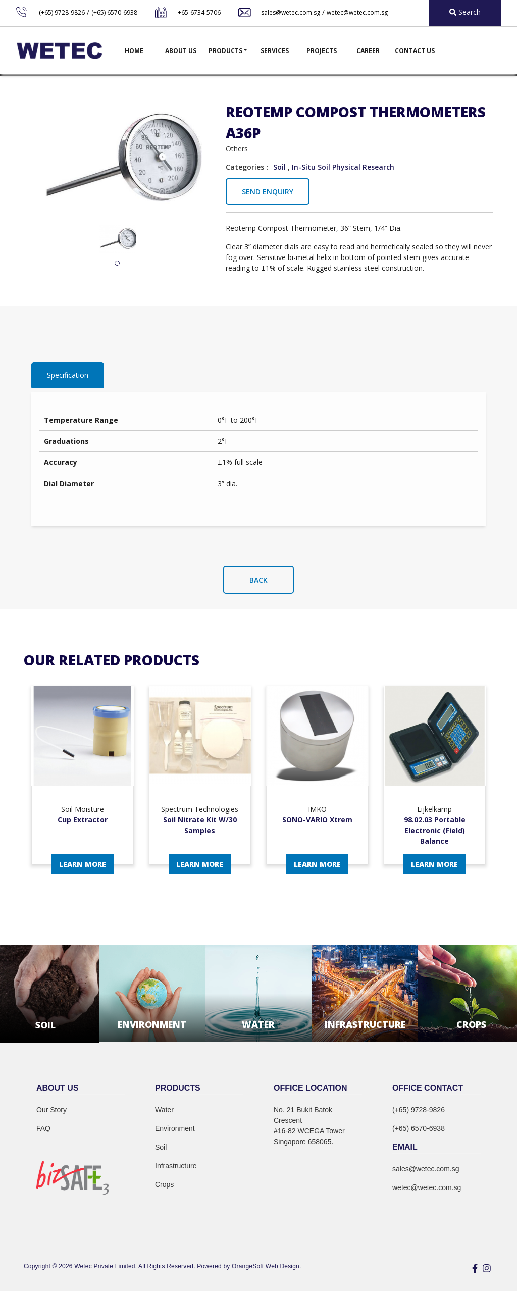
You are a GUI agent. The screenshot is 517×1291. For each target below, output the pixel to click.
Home (134, 50)
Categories (245, 167)
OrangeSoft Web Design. (266, 1266)
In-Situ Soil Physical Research (343, 167)
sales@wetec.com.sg (290, 12)
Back (258, 580)
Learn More (82, 864)
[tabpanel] (117, 239)
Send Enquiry (267, 191)
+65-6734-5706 (199, 12)
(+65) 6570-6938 (114, 12)
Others (237, 148)
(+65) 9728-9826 (62, 12)
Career (368, 50)
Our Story (51, 1110)
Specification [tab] (67, 375)
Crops (164, 1184)
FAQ (43, 1128)
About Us (180, 50)
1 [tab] (117, 264)
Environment (175, 1128)
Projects (321, 50)
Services (275, 50)
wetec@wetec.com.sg (357, 12)
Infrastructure (175, 1166)
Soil (279, 167)
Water (164, 1110)
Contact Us (415, 50)
